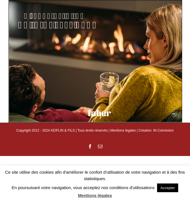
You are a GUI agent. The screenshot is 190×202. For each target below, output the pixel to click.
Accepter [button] (167, 188)
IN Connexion (163, 130)
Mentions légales (123, 130)
